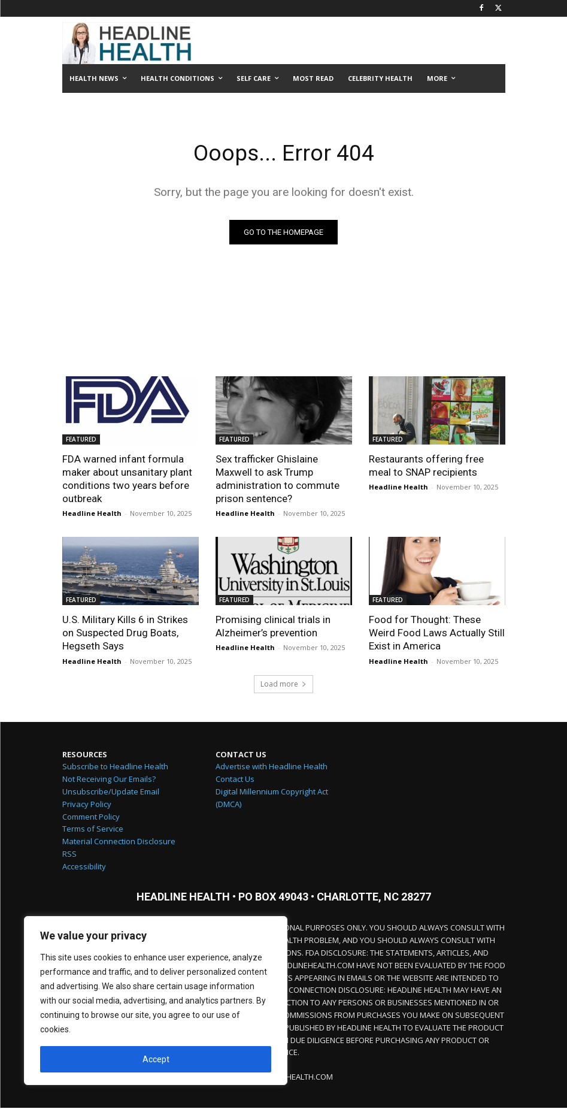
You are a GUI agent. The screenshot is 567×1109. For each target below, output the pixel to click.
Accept (155, 1059)
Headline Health (92, 514)
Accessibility (84, 867)
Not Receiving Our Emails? (109, 780)
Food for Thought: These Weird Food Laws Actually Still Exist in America (437, 634)
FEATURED (81, 440)
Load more (283, 685)
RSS (69, 855)
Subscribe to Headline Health (115, 767)
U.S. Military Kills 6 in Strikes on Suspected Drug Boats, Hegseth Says (125, 634)
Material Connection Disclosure (118, 842)
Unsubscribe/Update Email (110, 792)
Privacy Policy (86, 805)
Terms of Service (92, 829)
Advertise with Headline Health (272, 767)
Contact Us (235, 780)
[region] (155, 1000)
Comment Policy (91, 817)
